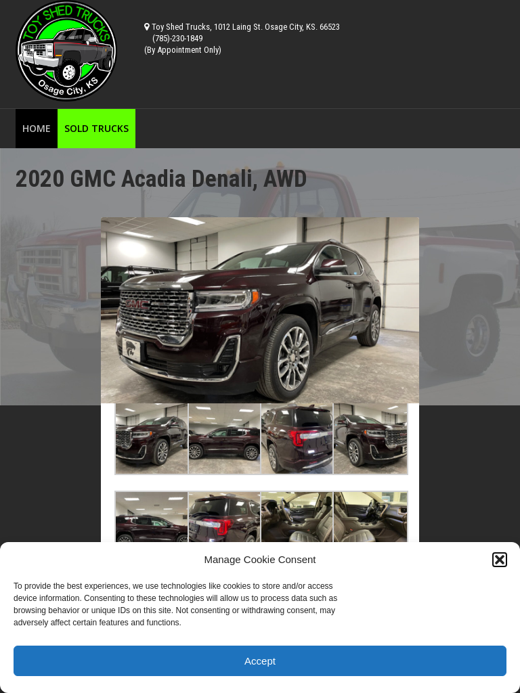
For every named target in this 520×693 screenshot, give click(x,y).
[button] (499, 559)
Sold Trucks (96, 128)
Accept (260, 661)
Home (36, 128)
